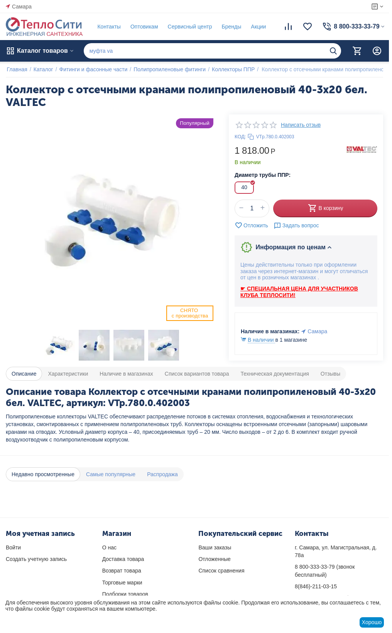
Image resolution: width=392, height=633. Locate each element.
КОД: (240, 136)
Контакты (108, 27)
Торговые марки (122, 582)
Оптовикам (143, 27)
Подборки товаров (125, 594)
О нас (109, 547)
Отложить (251, 225)
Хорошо (372, 622)
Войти (13, 547)
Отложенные (214, 559)
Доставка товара (123, 559)
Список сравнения (221, 571)
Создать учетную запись (36, 559)
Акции (257, 27)
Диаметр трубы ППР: (263, 175)
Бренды (230, 27)
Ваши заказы (214, 547)
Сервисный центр (189, 27)
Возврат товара (121, 571)
